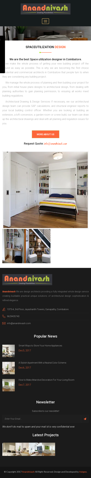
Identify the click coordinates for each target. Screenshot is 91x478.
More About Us (45, 133)
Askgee (83, 470)
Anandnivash (28, 470)
